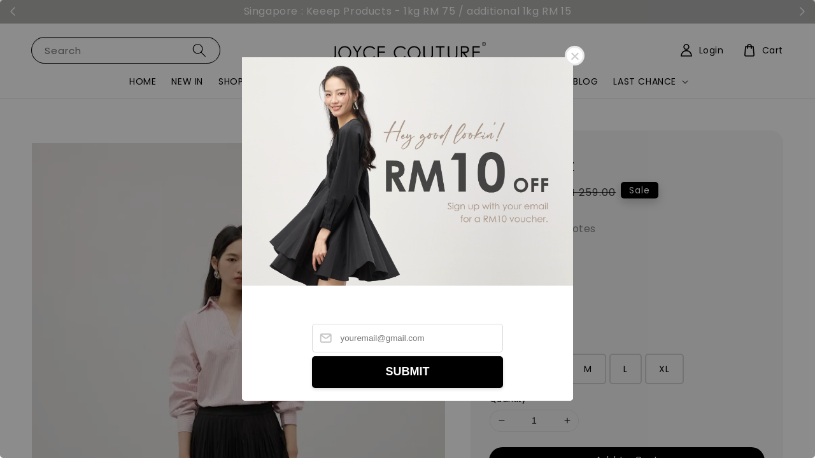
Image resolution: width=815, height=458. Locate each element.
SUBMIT (408, 371)
